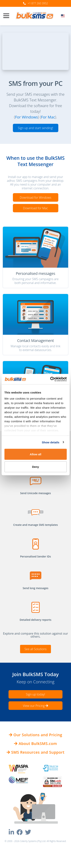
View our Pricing (35, 706)
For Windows (26, 117)
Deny (35, 466)
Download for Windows (35, 197)
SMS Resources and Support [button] (36, 752)
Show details (50, 442)
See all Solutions (35, 649)
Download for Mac (35, 208)
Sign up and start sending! (35, 128)
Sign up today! (35, 694)
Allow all (35, 454)
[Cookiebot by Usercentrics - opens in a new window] (50, 379)
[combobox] (64, 17)
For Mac (48, 117)
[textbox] (64, 15)
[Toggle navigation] (8, 16)
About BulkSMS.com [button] (35, 743)
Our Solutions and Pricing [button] (35, 734)
